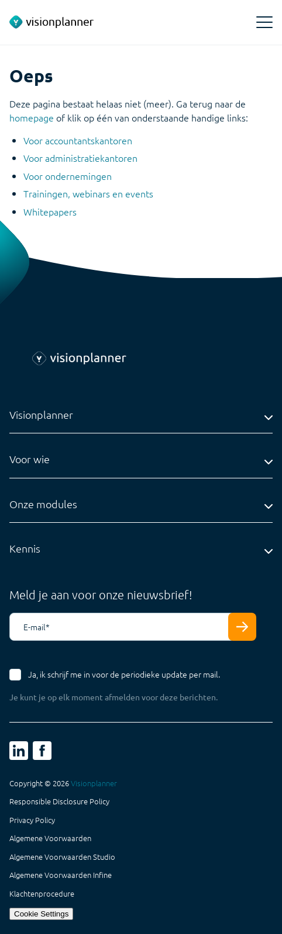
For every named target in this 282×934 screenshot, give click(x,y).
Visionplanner (94, 783)
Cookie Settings (41, 913)
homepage (31, 117)
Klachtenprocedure (41, 893)
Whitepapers (50, 211)
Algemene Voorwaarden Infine (60, 875)
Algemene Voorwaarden (50, 838)
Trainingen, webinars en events (88, 193)
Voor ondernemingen (67, 175)
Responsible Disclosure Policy (59, 801)
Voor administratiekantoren (80, 157)
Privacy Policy (32, 820)
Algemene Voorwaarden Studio (62, 857)
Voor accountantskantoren (77, 140)
